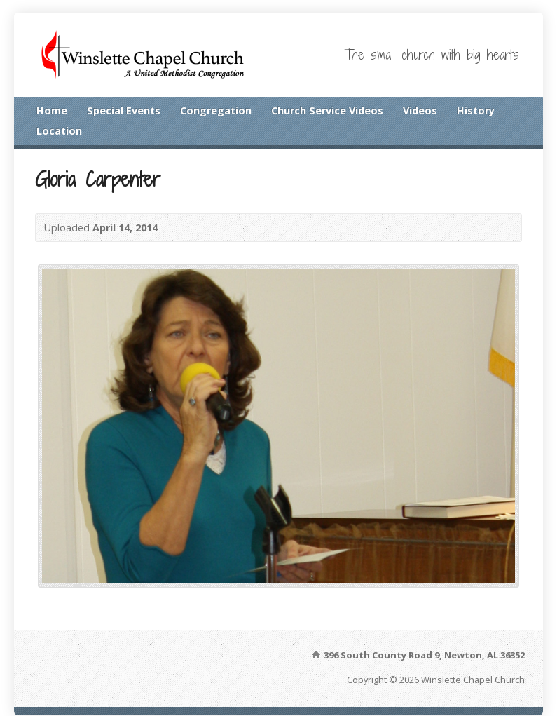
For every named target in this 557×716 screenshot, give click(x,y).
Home (51, 110)
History (476, 110)
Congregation (216, 110)
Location (59, 130)
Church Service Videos (327, 110)
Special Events (123, 110)
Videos (420, 110)
